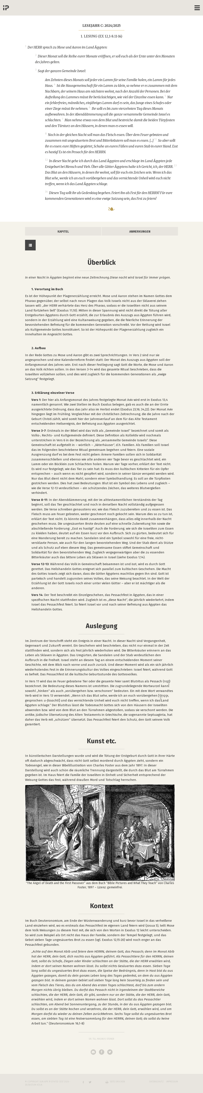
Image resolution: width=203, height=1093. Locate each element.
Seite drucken (117, 1081)
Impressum (172, 1081)
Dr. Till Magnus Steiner (101, 1039)
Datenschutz (156, 1081)
